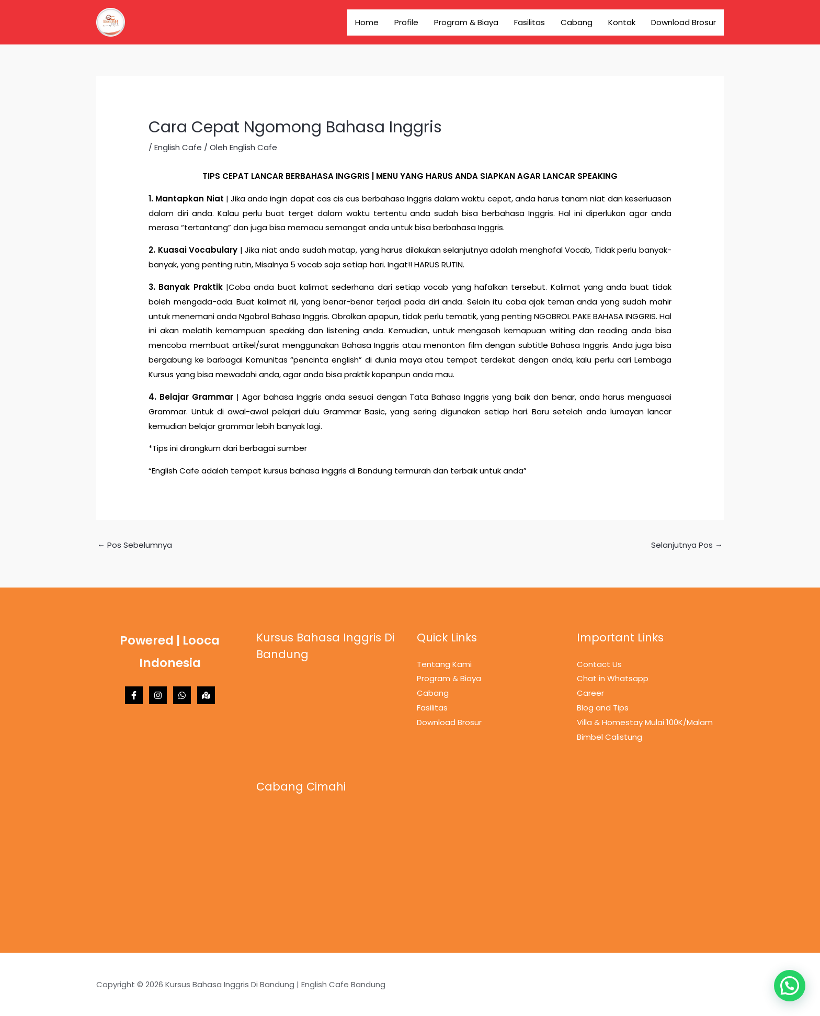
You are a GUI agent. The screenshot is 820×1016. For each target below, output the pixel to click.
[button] (789, 985)
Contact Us (599, 664)
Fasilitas (529, 22)
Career (590, 692)
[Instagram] (158, 695)
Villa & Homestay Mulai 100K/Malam (645, 722)
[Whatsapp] (182, 695)
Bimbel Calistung (609, 736)
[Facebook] (134, 695)
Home (367, 22)
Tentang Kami (444, 664)
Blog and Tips (603, 707)
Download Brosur (683, 22)
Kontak (621, 22)
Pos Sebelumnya (134, 544)
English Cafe (178, 147)
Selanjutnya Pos (687, 544)
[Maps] (206, 695)
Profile (406, 22)
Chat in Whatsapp (612, 678)
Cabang (577, 22)
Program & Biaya (466, 22)
